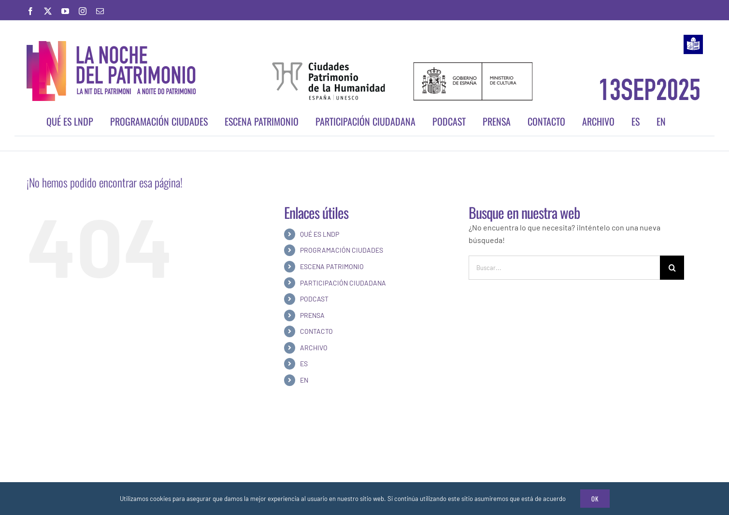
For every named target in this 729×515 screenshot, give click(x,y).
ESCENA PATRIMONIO (332, 266)
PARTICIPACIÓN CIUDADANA (343, 283)
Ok (595, 498)
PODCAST (314, 299)
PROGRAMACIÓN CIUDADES (341, 250)
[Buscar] (672, 268)
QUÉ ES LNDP (319, 234)
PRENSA (312, 315)
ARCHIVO (314, 347)
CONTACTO (316, 331)
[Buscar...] (564, 268)
